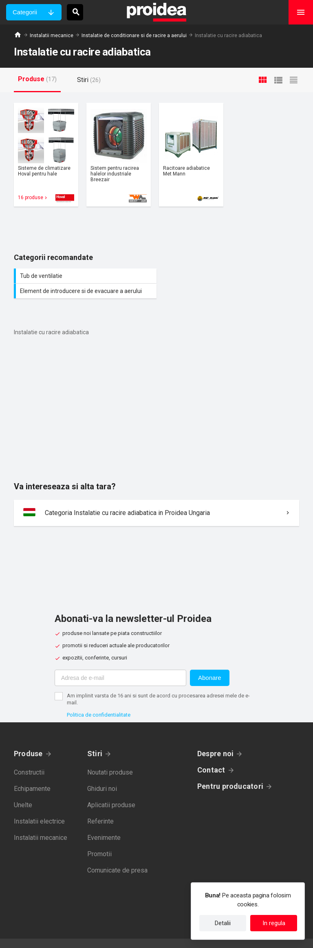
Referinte (100, 806)
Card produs (46, 154)
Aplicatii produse (111, 790)
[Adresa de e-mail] (120, 663)
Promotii (99, 839)
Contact (211, 754)
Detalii (223, 923)
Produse (28, 738)
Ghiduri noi (102, 773)
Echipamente (32, 773)
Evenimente (104, 822)
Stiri (94, 738)
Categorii (25, 12)
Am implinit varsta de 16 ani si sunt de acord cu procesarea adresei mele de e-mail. (158, 683)
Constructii (29, 757)
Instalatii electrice (39, 806)
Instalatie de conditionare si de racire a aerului (134, 35)
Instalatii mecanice (51, 35)
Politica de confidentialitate (98, 700)
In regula (273, 923)
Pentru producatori (230, 771)
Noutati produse (110, 757)
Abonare (209, 662)
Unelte (23, 790)
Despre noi (215, 738)
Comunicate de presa (117, 855)
